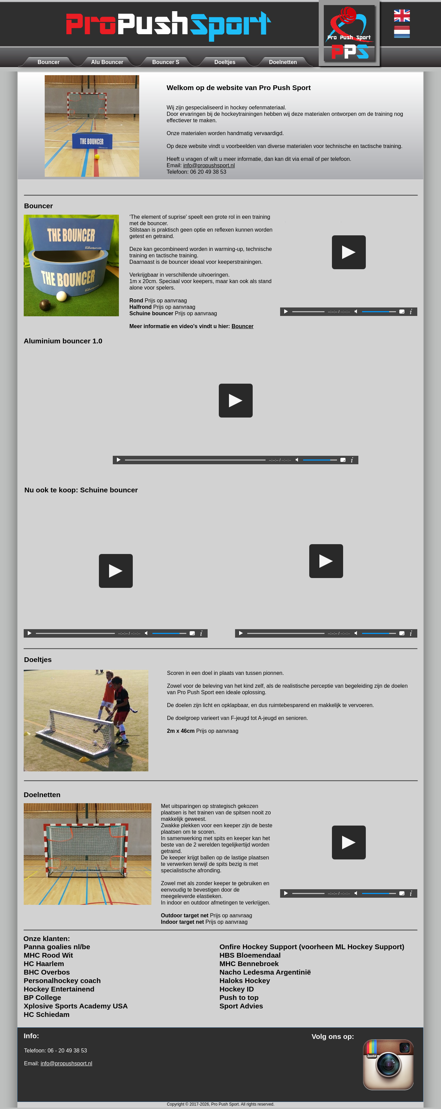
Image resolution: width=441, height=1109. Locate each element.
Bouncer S (165, 62)
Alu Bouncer (107, 62)
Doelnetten (283, 62)
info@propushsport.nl (209, 165)
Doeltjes (224, 62)
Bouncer (243, 326)
